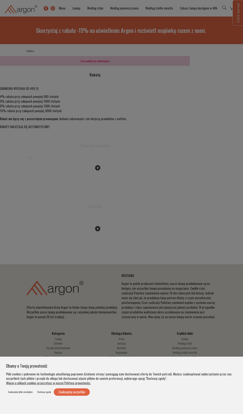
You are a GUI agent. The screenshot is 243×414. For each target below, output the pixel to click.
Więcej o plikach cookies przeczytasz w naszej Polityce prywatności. (48, 383)
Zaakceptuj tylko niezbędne (20, 391)
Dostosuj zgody (44, 391)
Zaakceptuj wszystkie (71, 391)
